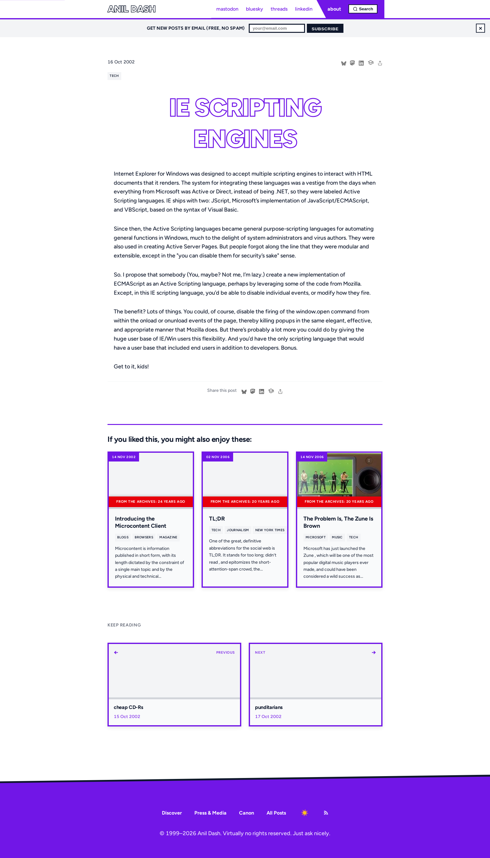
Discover (172, 813)
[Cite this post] (371, 62)
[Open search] (363, 8)
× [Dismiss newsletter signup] (480, 28)
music (337, 537)
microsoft (316, 537)
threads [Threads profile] (279, 9)
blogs (122, 537)
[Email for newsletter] (277, 28)
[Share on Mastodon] (352, 62)
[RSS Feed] (325, 812)
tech (114, 76)
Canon (246, 813)
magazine (168, 537)
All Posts (276, 813)
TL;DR (217, 518)
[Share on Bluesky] (343, 62)
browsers (144, 537)
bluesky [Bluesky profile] (254, 9)
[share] (380, 62)
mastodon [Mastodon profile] (227, 9)
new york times (269, 530)
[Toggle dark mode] (304, 812)
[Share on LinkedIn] (361, 62)
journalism (238, 530)
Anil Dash (131, 9)
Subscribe (325, 29)
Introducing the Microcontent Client (140, 522)
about (334, 9)
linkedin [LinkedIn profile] (303, 9)
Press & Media (210, 813)
